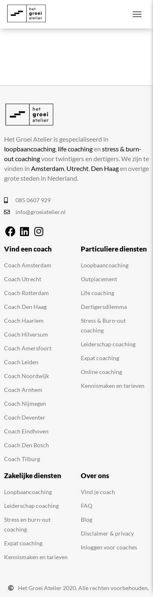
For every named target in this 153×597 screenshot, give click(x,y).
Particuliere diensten (114, 249)
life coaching (75, 149)
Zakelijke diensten (32, 475)
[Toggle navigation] (137, 14)
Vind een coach (28, 249)
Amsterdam (47, 168)
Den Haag (105, 168)
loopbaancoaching (29, 149)
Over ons (95, 475)
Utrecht (78, 168)
